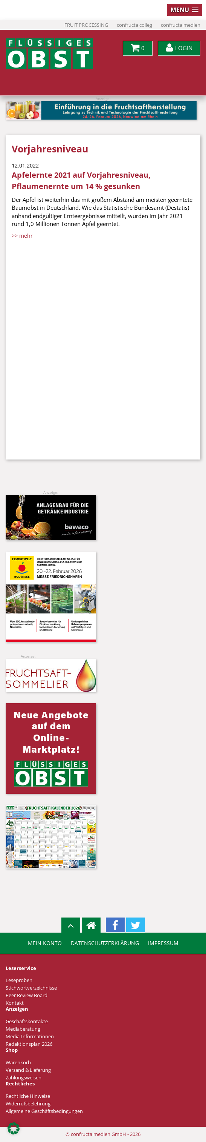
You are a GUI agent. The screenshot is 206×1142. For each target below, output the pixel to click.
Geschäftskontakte (27, 1021)
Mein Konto (45, 943)
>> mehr (22, 235)
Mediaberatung (23, 1029)
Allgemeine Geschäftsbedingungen (44, 1111)
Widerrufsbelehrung (28, 1104)
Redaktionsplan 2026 (29, 1044)
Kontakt (15, 1003)
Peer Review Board (26, 995)
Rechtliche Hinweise (28, 1096)
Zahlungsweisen (23, 1077)
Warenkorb (18, 1062)
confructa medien (180, 25)
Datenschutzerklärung (105, 943)
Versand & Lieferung (28, 1070)
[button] (13, 1128)
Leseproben (19, 980)
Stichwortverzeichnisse (31, 988)
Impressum (163, 943)
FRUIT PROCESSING (86, 25)
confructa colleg (134, 25)
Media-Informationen (30, 1036)
